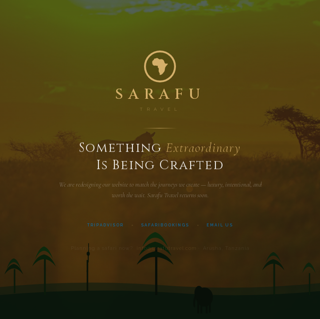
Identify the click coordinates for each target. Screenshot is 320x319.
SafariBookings (165, 226)
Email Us (220, 226)
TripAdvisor (105, 226)
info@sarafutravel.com (167, 250)
